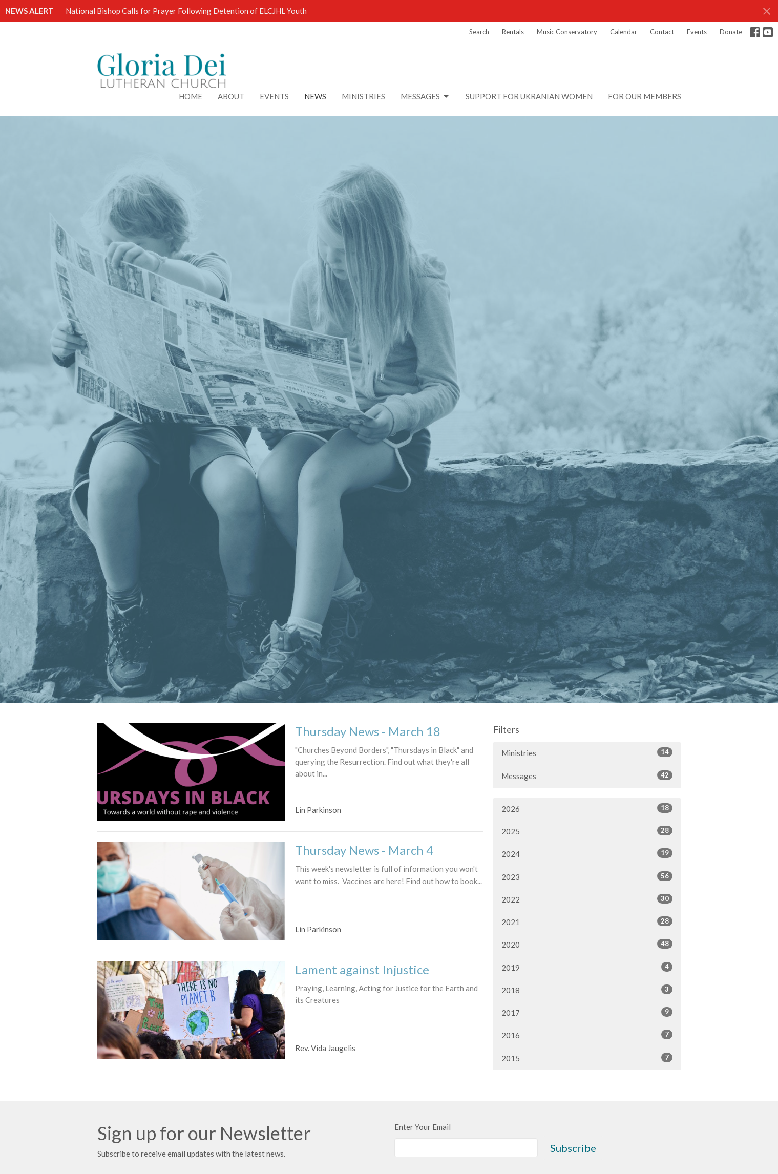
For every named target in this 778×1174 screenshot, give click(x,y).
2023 (587, 876)
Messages (425, 97)
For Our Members (644, 96)
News (315, 96)
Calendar (623, 32)
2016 (587, 1035)
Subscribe (573, 1148)
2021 (587, 921)
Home (190, 96)
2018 (587, 989)
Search (479, 32)
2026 (587, 808)
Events (697, 32)
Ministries (363, 96)
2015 (587, 1058)
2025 (587, 831)
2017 (587, 1012)
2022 (587, 899)
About (231, 96)
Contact (662, 32)
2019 (587, 967)
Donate (731, 32)
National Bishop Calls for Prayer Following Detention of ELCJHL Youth (186, 10)
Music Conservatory (567, 32)
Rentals (513, 32)
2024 (587, 853)
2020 (587, 944)
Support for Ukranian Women (529, 96)
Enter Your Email (422, 1126)
